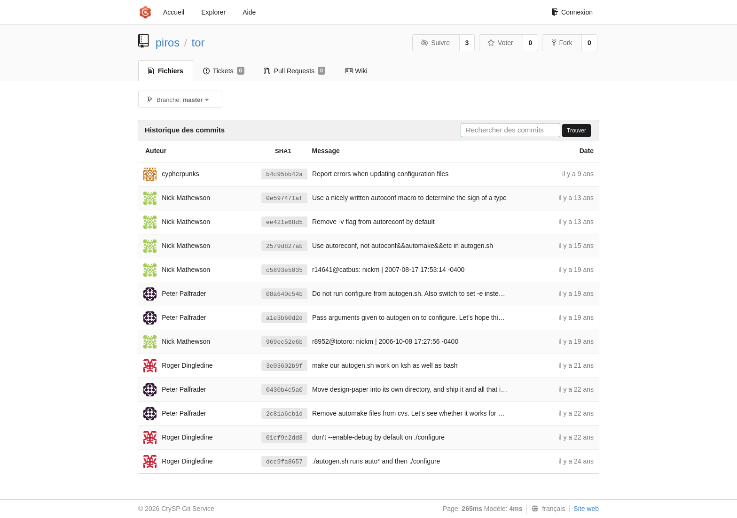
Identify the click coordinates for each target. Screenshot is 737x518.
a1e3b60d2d (284, 318)
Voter (500, 42)
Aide (249, 12)
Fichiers (165, 71)
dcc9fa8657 (284, 461)
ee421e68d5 (284, 222)
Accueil (173, 12)
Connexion (572, 12)
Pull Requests (295, 71)
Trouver (576, 130)
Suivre (435, 42)
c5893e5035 (284, 270)
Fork (562, 42)
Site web (586, 508)
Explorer (213, 12)
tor (198, 42)
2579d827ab (284, 246)
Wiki (356, 71)
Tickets (223, 71)
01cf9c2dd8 (284, 437)
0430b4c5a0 (284, 390)
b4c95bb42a (284, 174)
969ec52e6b (284, 342)
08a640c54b (284, 294)
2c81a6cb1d (284, 413)
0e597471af (284, 198)
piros (168, 42)
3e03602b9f (284, 366)
